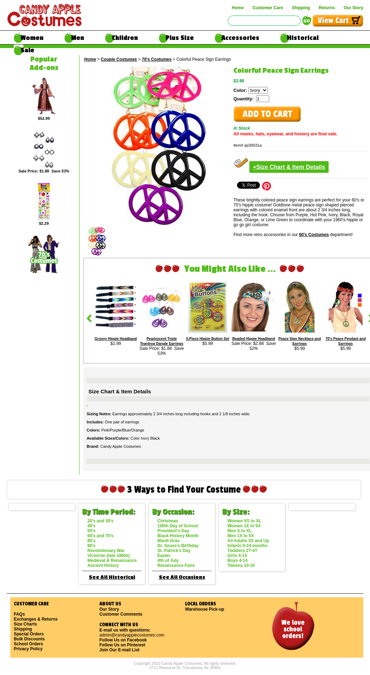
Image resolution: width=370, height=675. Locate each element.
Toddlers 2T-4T (242, 550)
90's (91, 545)
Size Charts (25, 624)
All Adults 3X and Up (248, 540)
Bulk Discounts (29, 638)
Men (77, 38)
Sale (27, 50)
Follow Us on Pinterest (122, 644)
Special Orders (29, 634)
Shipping (301, 7)
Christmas (167, 520)
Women (32, 38)
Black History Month (177, 535)
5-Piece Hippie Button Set (207, 339)
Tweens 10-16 (241, 565)
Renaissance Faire (176, 565)
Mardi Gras (168, 540)
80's (91, 540)
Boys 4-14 (237, 560)
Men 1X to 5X (240, 535)
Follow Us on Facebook (123, 640)
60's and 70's (100, 535)
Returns (327, 7)
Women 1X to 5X (244, 525)
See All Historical (112, 577)
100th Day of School (177, 525)
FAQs (19, 614)
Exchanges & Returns (36, 619)
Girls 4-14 (237, 555)
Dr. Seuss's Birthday (177, 545)
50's (91, 530)
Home (238, 7)
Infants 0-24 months (247, 545)
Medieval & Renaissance (112, 560)
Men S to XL (239, 530)
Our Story (353, 7)
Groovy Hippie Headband (115, 339)
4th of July (168, 560)
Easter (163, 555)
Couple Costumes (119, 59)
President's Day (173, 530)
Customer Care (268, 7)
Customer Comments (120, 614)
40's (91, 525)
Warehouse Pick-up (204, 609)
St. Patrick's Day (174, 550)
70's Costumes (157, 59)
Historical (303, 38)
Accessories (240, 38)
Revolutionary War (106, 550)
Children (125, 38)
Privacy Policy (28, 648)
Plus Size (180, 38)
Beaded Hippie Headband (253, 339)
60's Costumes (314, 234)
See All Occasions (182, 577)
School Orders (28, 643)
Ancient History (103, 565)
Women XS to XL (244, 520)
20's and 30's (100, 520)
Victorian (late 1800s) (108, 555)
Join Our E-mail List (119, 649)
